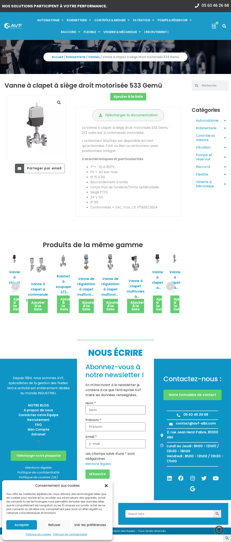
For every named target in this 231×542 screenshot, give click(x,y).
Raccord (70, 32)
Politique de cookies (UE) (38, 477)
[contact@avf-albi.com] (171, 424)
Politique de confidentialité (70, 534)
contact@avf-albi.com (196, 423)
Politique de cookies (38, 534)
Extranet (39, 434)
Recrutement (38, 420)
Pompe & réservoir (175, 20)
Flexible (92, 32)
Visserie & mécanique (122, 32)
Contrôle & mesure (112, 20)
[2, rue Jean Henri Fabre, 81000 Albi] (162, 435)
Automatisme (50, 20)
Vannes (94, 57)
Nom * (90, 403)
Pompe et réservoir (211, 157)
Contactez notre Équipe (38, 415)
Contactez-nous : (192, 379)
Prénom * (93, 420)
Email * (91, 437)
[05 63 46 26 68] (197, 4)
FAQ (38, 424)
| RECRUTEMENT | (156, 32)
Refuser (54, 525)
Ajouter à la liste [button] (16, 304)
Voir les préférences (90, 525)
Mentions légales (38, 467)
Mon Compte (38, 429)
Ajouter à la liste (128, 96)
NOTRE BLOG (38, 405)
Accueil (57, 57)
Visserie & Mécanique (211, 184)
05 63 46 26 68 (215, 5)
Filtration (143, 20)
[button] (106, 486)
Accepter (21, 525)
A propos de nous (38, 410)
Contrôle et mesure (211, 137)
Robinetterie (79, 20)
